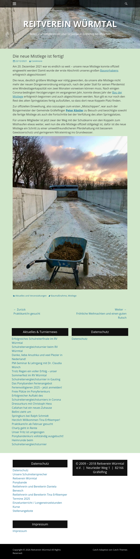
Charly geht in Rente (24, 428)
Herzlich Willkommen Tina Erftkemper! (36, 420)
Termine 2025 (21, 499)
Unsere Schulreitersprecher (30, 474)
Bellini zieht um (21, 412)
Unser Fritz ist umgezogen (28, 432)
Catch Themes (120, 549)
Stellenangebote (23, 511)
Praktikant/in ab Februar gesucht (32, 424)
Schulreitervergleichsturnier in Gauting (36, 379)
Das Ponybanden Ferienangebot (32, 383)
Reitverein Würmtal (70, 24)
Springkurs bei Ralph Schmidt (30, 416)
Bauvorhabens (109, 70)
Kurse (16, 507)
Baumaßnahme (59, 295)
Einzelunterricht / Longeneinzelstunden (37, 503)
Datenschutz (79, 339)
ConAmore (36, 61)
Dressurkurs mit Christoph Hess (32, 404)
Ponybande (20, 482)
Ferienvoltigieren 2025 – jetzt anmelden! (37, 387)
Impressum (20, 531)
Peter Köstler (74, 110)
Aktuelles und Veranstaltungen (31, 295)
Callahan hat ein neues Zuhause (32, 408)
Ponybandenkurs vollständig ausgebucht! (37, 436)
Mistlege (72, 295)
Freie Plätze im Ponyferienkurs (31, 391)
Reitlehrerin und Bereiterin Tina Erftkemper (40, 494)
